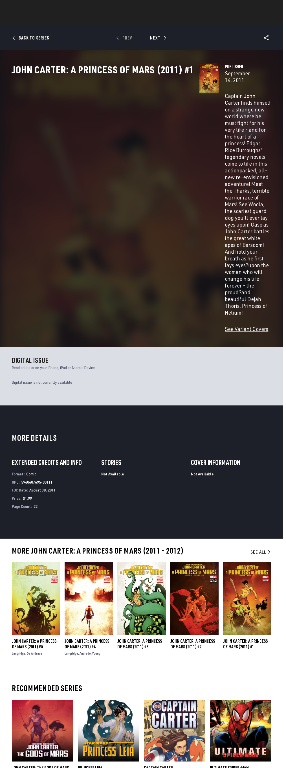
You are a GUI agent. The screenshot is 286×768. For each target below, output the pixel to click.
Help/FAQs (55, 688)
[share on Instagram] (252, 694)
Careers (53, 697)
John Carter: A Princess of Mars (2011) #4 (87, 505)
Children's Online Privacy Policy (175, 746)
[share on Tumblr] (266, 694)
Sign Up (44, 7)
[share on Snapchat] (238, 707)
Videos (204, 20)
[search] (270, 7)
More (225, 20)
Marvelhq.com (107, 697)
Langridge (18, 514)
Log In (26, 7)
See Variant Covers (115, 190)
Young (96, 514)
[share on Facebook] (225, 695)
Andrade (85, 514)
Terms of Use (24, 746)
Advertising (105, 680)
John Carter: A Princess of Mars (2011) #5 (34, 505)
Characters (106, 20)
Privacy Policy (50, 746)
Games (133, 20)
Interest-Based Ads (254, 746)
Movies (155, 20)
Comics (78, 20)
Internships (57, 705)
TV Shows (179, 20)
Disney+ (101, 688)
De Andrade (34, 514)
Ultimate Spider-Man (229, 629)
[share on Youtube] (224, 707)
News (57, 20)
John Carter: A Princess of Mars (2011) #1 (245, 505)
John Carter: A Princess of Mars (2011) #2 (192, 505)
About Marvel (59, 680)
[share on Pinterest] (252, 707)
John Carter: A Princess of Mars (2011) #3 (139, 505)
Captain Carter (158, 629)
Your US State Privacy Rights (87, 746)
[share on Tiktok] (224, 718)
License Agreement (219, 746)
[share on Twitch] (266, 707)
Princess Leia (90, 629)
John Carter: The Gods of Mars (40, 629)
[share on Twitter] (238, 694)
